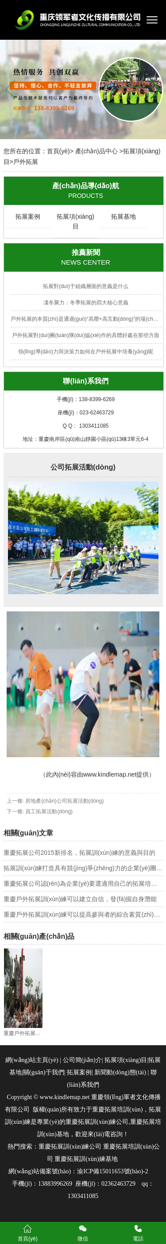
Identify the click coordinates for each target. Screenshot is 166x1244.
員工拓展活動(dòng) (49, 811)
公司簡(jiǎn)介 (82, 1060)
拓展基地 (123, 216)
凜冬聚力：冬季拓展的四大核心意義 (85, 303)
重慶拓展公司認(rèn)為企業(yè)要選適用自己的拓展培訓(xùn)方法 (83, 883)
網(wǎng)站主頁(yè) (31, 1060)
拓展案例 (27, 216)
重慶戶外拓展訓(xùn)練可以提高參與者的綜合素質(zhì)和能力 (83, 914)
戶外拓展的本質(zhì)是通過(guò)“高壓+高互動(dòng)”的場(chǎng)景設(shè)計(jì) (86, 319)
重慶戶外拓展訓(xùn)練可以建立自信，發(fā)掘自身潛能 (80, 899)
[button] (156, 89)
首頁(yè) (58, 151)
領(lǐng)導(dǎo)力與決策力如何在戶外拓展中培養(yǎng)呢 (86, 352)
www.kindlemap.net (110, 774)
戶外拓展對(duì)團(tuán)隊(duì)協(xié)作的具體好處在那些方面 (85, 335)
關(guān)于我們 (43, 1072)
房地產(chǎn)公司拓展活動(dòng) (64, 801)
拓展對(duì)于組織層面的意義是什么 (85, 286)
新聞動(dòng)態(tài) (120, 1072)
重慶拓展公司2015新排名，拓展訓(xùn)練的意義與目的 (79, 852)
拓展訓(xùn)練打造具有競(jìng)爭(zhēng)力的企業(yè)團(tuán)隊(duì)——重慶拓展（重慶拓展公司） (83, 868)
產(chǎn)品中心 (96, 151)
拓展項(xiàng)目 (75, 221)
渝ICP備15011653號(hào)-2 (112, 1171)
